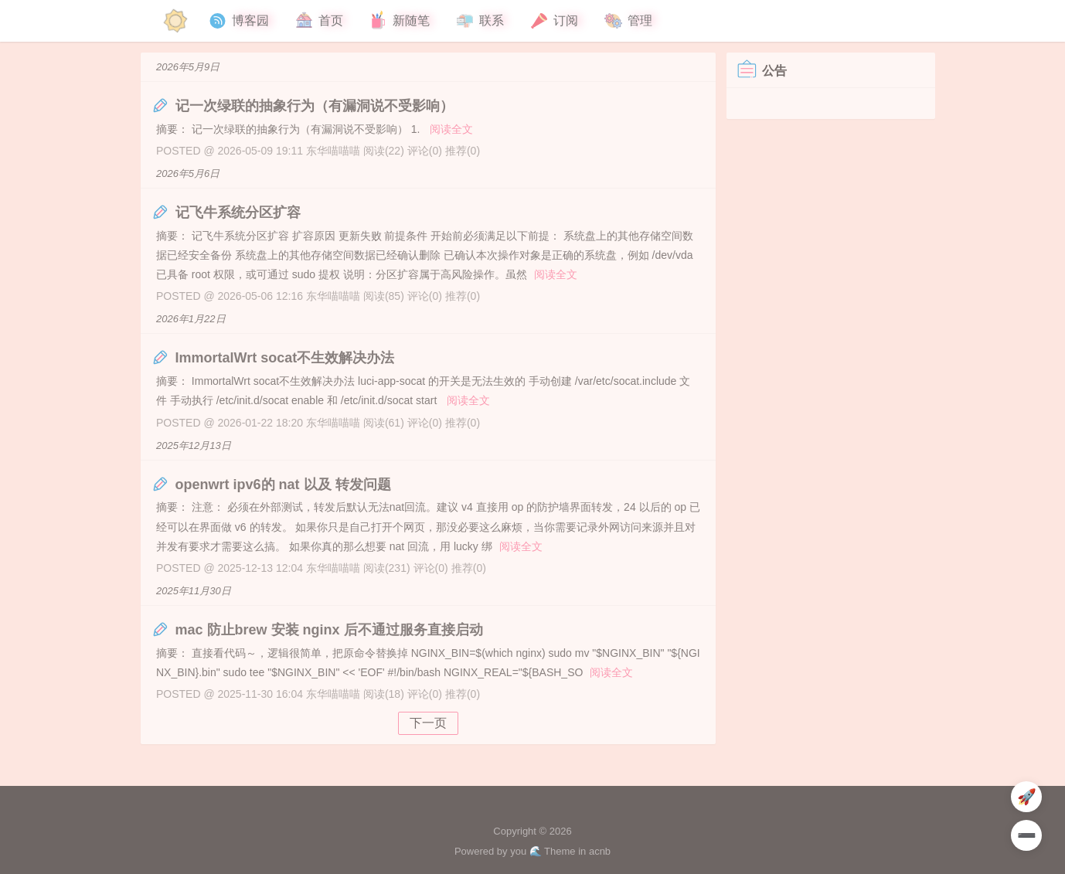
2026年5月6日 (187, 173)
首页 (318, 21)
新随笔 (399, 21)
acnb (600, 851)
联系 (479, 21)
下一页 (428, 722)
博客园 (238, 21)
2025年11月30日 (193, 591)
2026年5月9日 (187, 67)
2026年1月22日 (191, 319)
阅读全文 (451, 129)
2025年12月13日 (193, 445)
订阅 (553, 21)
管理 (627, 21)
